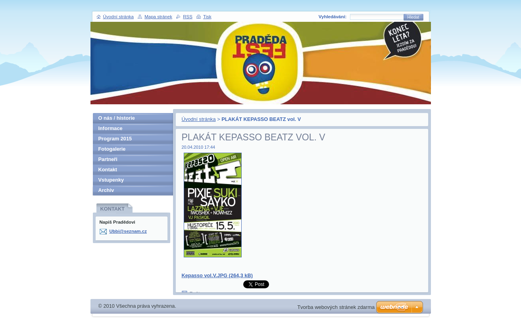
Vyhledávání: (333, 16)
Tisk (207, 16)
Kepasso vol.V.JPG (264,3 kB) (217, 275)
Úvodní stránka (199, 119)
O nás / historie (116, 118)
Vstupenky (111, 180)
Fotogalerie (112, 149)
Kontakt (107, 169)
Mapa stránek (158, 16)
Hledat (413, 17)
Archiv (106, 190)
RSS (187, 16)
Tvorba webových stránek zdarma (336, 307)
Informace (110, 128)
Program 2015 (115, 139)
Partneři (107, 159)
